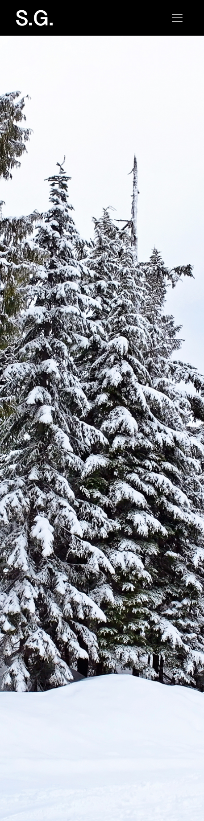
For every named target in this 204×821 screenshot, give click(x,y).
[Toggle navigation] (177, 18)
